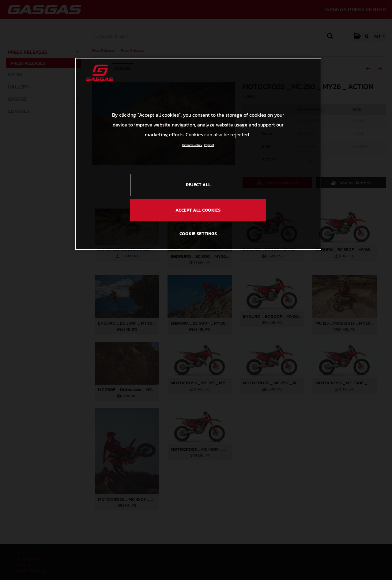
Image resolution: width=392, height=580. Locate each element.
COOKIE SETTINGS (198, 234)
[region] (198, 154)
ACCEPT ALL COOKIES (198, 210)
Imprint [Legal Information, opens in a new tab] (209, 145)
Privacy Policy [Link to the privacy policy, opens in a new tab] (192, 145)
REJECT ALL (198, 185)
